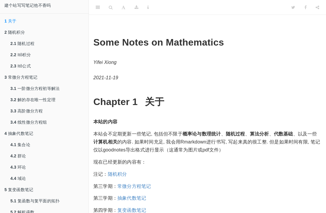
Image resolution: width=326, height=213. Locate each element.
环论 (18, 167)
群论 (18, 156)
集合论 (20, 144)
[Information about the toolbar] (148, 7)
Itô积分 (20, 54)
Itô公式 (20, 66)
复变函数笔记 (18, 189)
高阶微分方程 (26, 111)
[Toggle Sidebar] (97, 7)
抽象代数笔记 (18, 133)
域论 (18, 178)
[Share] (317, 7)
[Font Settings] (123, 7)
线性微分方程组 (28, 122)
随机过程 (22, 43)
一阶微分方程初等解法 (35, 88)
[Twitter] (293, 7)
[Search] (110, 7)
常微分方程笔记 (21, 77)
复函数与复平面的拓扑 (35, 201)
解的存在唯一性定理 (32, 99)
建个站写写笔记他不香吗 (27, 5)
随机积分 (14, 32)
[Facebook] (305, 7)
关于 (10, 21)
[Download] (136, 7)
